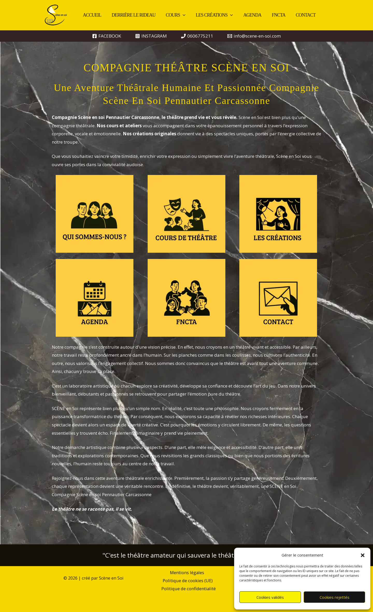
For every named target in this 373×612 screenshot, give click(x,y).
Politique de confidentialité (189, 581)
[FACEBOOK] (106, 36)
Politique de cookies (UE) (206, 573)
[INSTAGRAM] (151, 36)
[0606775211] (197, 36)
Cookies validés (270, 597)
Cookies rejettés (334, 597)
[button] (362, 555)
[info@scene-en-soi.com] (254, 36)
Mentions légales (159, 573)
